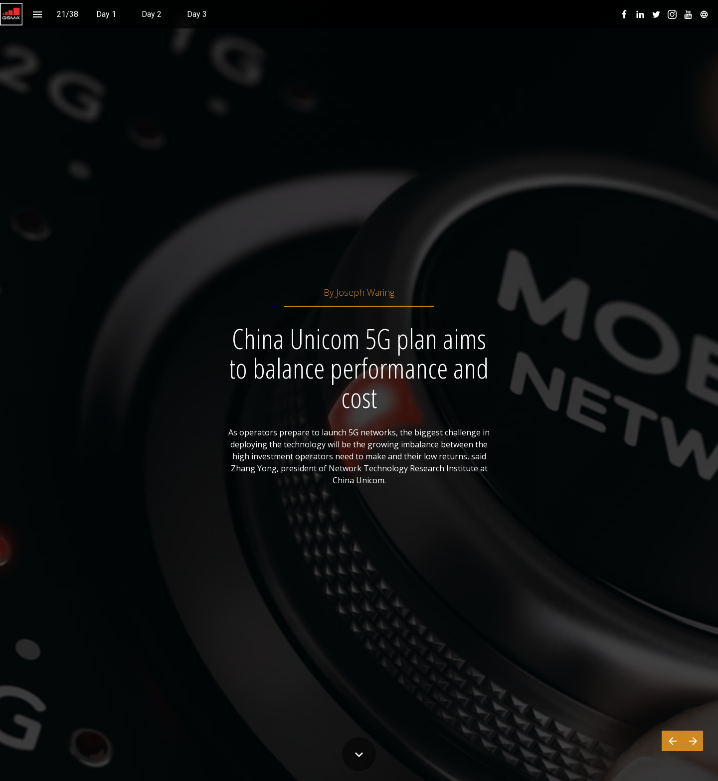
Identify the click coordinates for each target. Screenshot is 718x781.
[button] (11, 14)
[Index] (37, 14)
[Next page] (693, 741)
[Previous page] (672, 741)
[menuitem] (106, 14)
